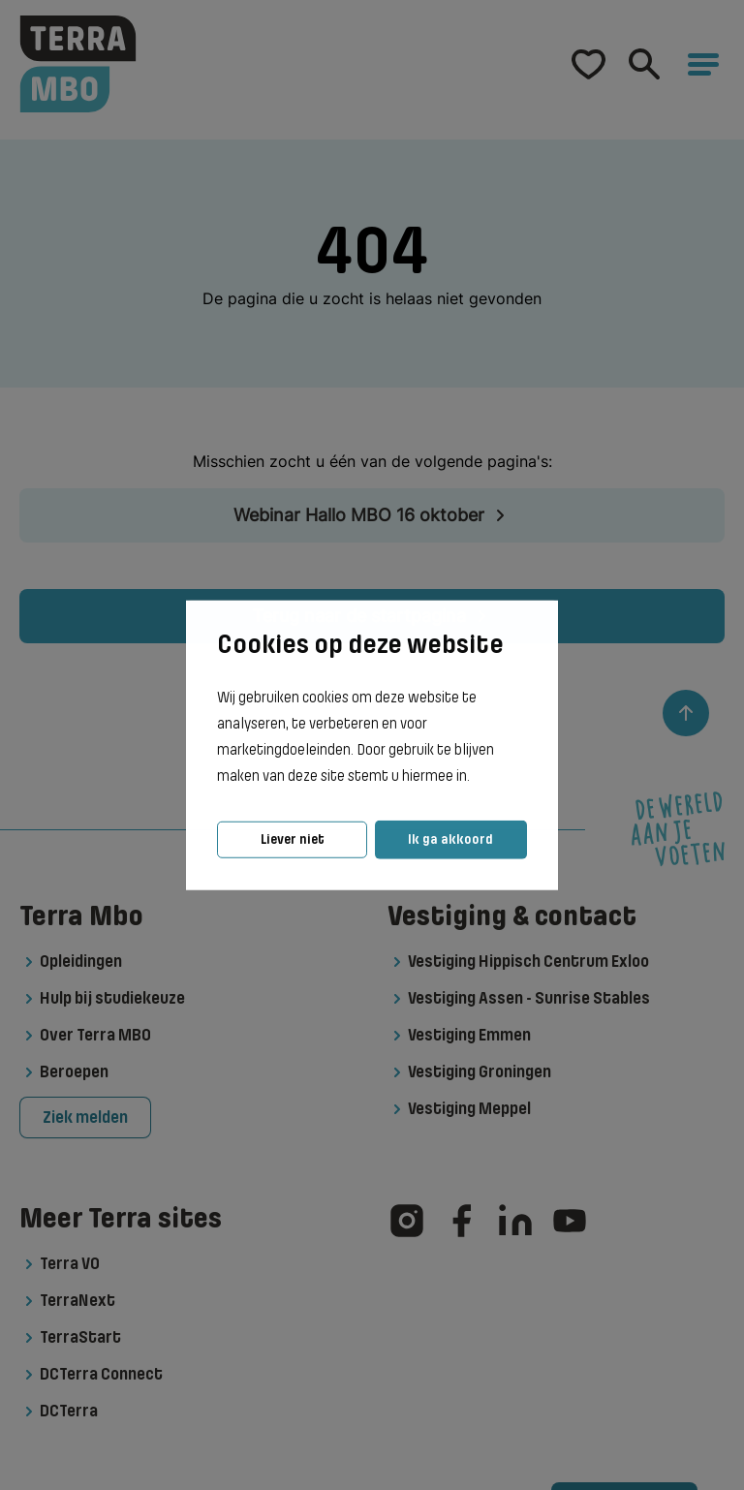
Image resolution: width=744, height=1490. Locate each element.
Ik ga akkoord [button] (450, 839)
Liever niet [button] (293, 839)
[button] (476, 777)
